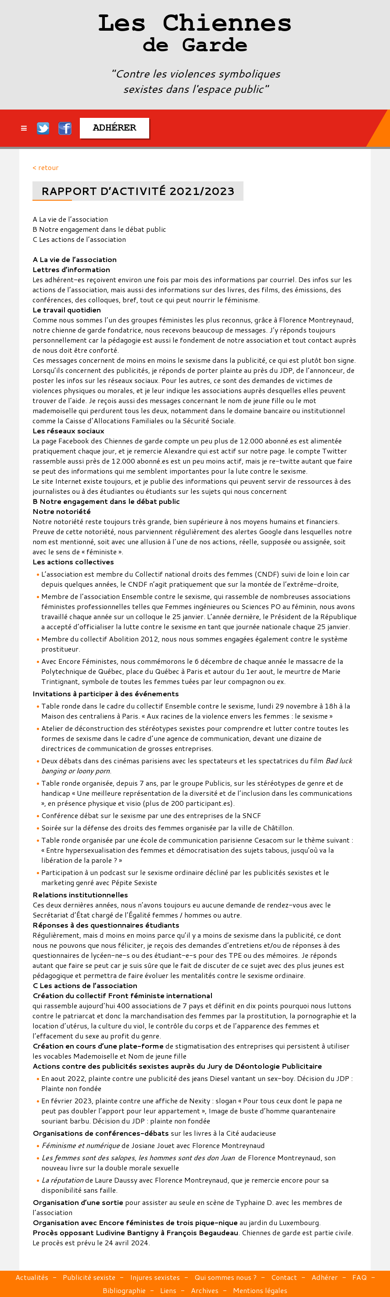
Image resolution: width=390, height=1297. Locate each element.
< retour (45, 167)
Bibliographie (124, 1290)
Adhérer (324, 1277)
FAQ (359, 1277)
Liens (168, 1290)
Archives (204, 1290)
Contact (284, 1277)
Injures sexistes (155, 1277)
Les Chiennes (194, 35)
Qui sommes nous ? (225, 1277)
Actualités (31, 1277)
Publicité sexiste (89, 1277)
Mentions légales (260, 1290)
